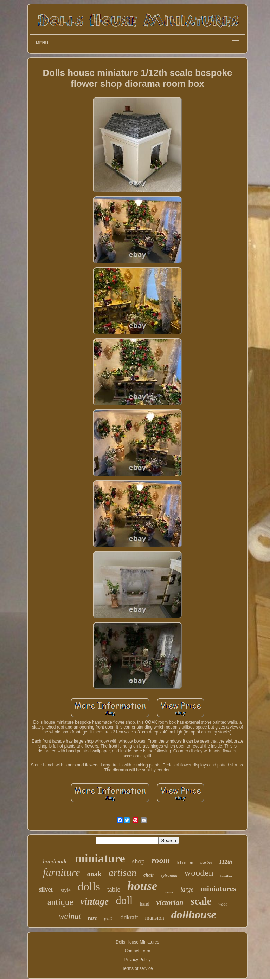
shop (138, 861)
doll (124, 900)
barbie (206, 862)
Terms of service (137, 968)
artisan (122, 872)
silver (46, 889)
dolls (89, 886)
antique (60, 902)
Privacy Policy (137, 959)
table (113, 889)
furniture (61, 872)
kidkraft (128, 917)
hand (144, 904)
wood (222, 904)
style (65, 890)
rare (92, 918)
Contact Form (137, 950)
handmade (55, 861)
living (169, 891)
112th (225, 862)
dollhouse (193, 914)
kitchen (185, 863)
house (142, 886)
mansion (154, 918)
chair (148, 875)
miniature (100, 858)
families (226, 876)
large (186, 889)
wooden (198, 873)
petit (108, 918)
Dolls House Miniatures (137, 942)
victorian (170, 902)
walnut (70, 916)
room (161, 860)
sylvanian (169, 875)
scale (201, 901)
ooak (94, 874)
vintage (94, 901)
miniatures (218, 888)
